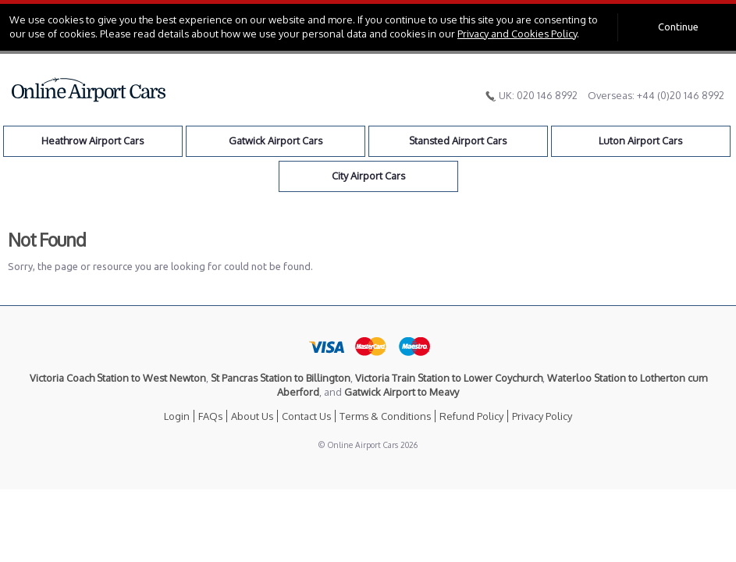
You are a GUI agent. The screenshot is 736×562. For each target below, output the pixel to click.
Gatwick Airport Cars (275, 140)
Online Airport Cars (89, 89)
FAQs (210, 416)
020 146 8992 (547, 95)
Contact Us (306, 416)
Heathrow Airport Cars (92, 140)
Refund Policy (471, 416)
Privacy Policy (542, 416)
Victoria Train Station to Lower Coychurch (448, 378)
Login (177, 416)
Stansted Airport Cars (458, 140)
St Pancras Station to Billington (280, 378)
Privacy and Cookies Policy (517, 33)
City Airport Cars (368, 175)
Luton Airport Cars (640, 140)
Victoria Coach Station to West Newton (118, 378)
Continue (678, 26)
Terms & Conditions (385, 416)
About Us (252, 416)
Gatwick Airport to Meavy (401, 392)
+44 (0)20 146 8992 (680, 95)
